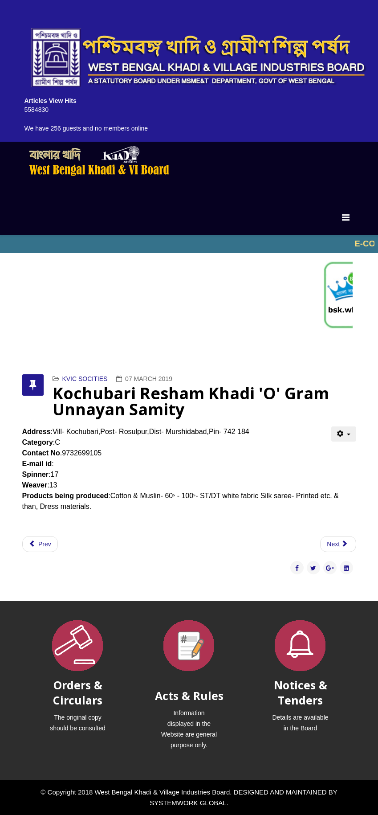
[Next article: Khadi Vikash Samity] (338, 544)
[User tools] (343, 434)
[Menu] (346, 217)
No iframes (189, 244)
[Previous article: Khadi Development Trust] (40, 544)
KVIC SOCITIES (84, 378)
